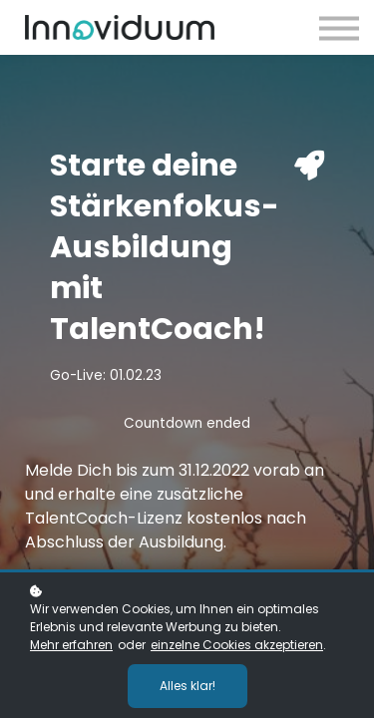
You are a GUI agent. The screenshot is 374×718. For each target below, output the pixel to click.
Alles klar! (187, 685)
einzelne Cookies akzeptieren (237, 644)
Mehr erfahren (71, 644)
